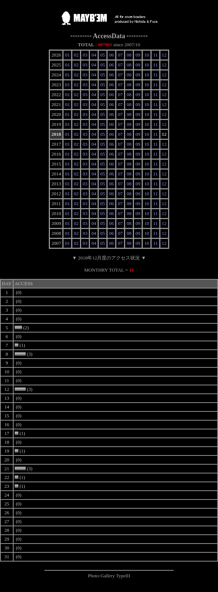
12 (164, 55)
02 (76, 55)
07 (120, 55)
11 (155, 55)
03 (85, 55)
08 (129, 55)
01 (67, 55)
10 (146, 55)
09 (137, 55)
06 (111, 55)
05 (102, 55)
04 (93, 55)
